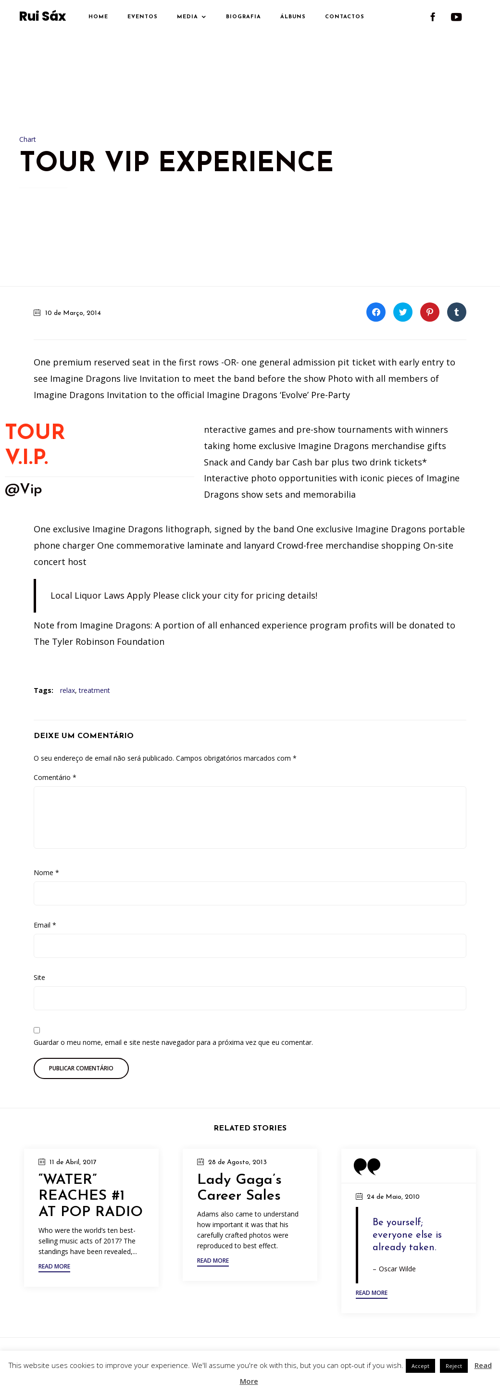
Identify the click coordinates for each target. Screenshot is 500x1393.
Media (187, 17)
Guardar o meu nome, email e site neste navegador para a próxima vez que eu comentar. (173, 1042)
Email (45, 924)
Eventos (142, 17)
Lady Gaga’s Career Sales (239, 1188)
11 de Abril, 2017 (73, 1162)
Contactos (344, 17)
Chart (27, 139)
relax (67, 690)
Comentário (55, 777)
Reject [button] (454, 1365)
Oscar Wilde (397, 1268)
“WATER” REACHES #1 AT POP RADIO (90, 1196)
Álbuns (293, 17)
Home (98, 17)
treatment (94, 690)
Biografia (243, 17)
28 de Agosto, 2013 (237, 1162)
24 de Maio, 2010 (393, 1197)
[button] (54, 1267)
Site (39, 977)
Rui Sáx (42, 17)
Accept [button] (420, 1365)
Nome (46, 872)
